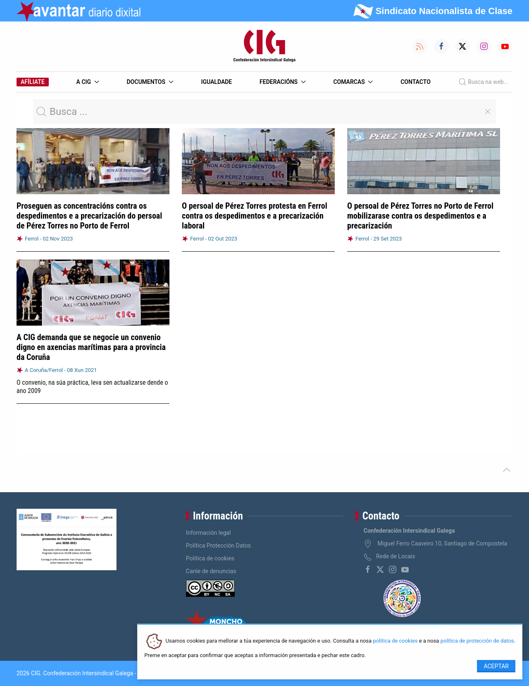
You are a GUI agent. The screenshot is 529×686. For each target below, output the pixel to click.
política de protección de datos (477, 641)
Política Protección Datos (218, 545)
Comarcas (353, 82)
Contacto (415, 82)
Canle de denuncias (211, 571)
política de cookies (395, 641)
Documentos (149, 82)
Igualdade (216, 82)
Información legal (208, 532)
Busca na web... (483, 82)
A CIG (87, 82)
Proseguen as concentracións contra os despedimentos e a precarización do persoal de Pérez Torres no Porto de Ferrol (89, 216)
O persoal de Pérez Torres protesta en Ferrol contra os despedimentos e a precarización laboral (254, 216)
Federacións (283, 82)
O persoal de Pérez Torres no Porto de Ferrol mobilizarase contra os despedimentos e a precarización (420, 216)
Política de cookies (210, 558)
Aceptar (496, 666)
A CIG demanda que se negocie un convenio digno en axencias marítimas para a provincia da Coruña (91, 347)
